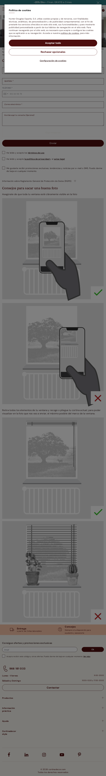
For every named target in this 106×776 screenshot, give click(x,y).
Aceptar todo (53, 43)
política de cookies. (70, 33)
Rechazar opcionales (53, 52)
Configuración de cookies (53, 61)
